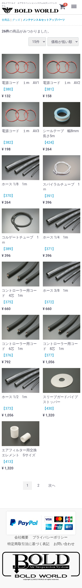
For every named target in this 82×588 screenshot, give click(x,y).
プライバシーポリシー (50, 537)
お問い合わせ (64, 544)
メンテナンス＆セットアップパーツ (44, 19)
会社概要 (21, 537)
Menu (74, 4)
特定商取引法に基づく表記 (28, 544)
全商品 (6, 19)
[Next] (52, 485)
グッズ (16, 19)
